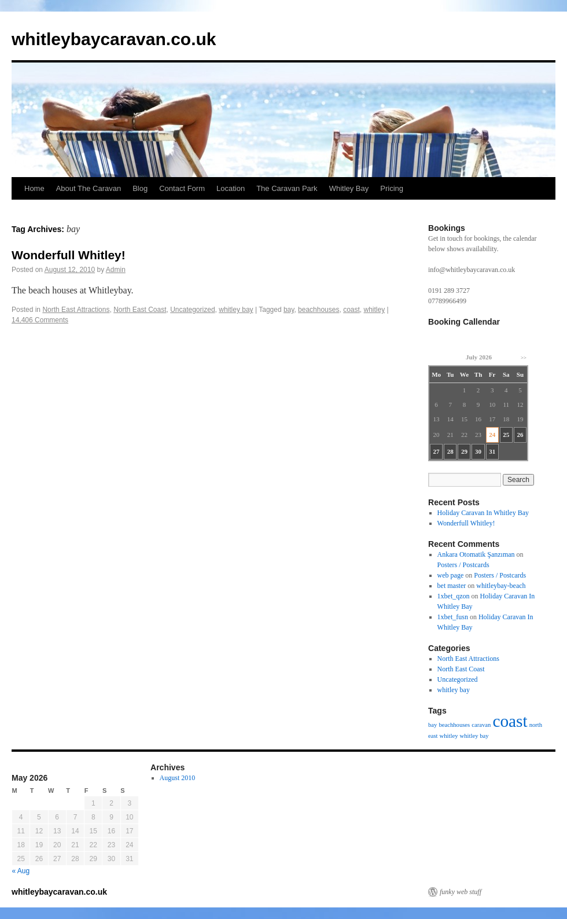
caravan (481, 725)
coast (351, 310)
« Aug (21, 871)
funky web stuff (460, 892)
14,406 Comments (40, 320)
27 (436, 451)
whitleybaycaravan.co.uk (114, 39)
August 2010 (178, 778)
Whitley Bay (349, 188)
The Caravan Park (287, 188)
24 (492, 434)
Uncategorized (192, 310)
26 (520, 434)
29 (464, 451)
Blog (140, 188)
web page (450, 575)
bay (289, 310)
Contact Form (182, 188)
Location (230, 188)
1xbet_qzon (453, 596)
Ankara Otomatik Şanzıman (476, 554)
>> (523, 358)
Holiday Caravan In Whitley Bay (483, 513)
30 (478, 451)
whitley (374, 310)
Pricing (391, 188)
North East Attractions (75, 310)
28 (450, 451)
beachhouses (318, 310)
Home (34, 188)
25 (506, 434)
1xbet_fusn (452, 617)
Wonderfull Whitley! (69, 255)
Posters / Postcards (463, 565)
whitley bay (236, 310)
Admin (116, 270)
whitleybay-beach (500, 586)
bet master (451, 586)
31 (492, 451)
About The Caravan (89, 188)
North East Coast (139, 310)
